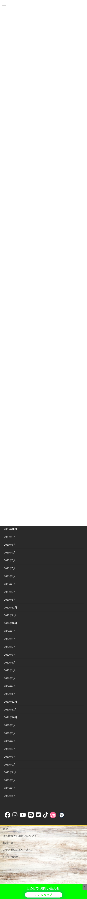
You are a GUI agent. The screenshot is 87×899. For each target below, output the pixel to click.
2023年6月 (10, 560)
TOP (5, 829)
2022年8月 (10, 639)
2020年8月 (10, 780)
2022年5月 (10, 662)
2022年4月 (10, 670)
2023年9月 (10, 537)
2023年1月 (10, 599)
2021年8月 (10, 733)
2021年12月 (10, 701)
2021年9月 (10, 725)
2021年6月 (10, 749)
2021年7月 (10, 741)
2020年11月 (10, 772)
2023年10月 (10, 529)
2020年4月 (10, 796)
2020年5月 (10, 788)
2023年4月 (10, 576)
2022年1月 (10, 694)
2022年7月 (10, 647)
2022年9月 (10, 631)
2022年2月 (10, 686)
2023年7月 (10, 552)
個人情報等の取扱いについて (20, 835)
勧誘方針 (8, 843)
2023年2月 (10, 592)
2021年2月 (10, 764)
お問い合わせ (10, 856)
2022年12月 (10, 607)
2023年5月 (10, 568)
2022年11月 (10, 615)
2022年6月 (10, 654)
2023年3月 (10, 584)
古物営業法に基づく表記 (17, 849)
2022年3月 (10, 678)
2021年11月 (10, 709)
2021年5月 (10, 756)
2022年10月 (10, 623)
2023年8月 (10, 544)
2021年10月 (10, 717)
